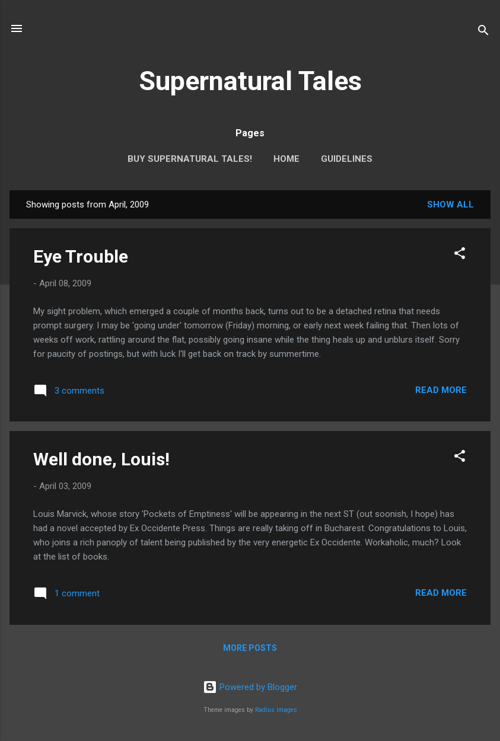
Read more (441, 390)
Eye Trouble (80, 256)
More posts (250, 648)
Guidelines (346, 159)
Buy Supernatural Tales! (190, 159)
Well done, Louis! (101, 459)
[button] (460, 255)
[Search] (483, 32)
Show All (450, 204)
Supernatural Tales (250, 81)
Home (286, 159)
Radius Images (276, 710)
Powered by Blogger (250, 687)
